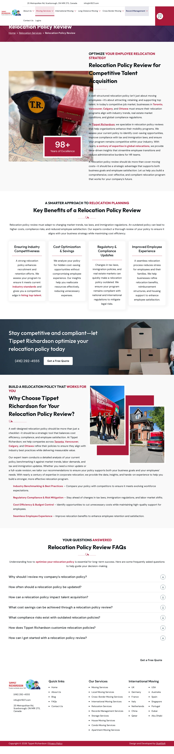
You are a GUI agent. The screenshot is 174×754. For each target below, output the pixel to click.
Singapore (156, 701)
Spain (154, 696)
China (134, 711)
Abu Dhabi (156, 715)
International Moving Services (107, 701)
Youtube (146, 3)
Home (12, 33)
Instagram (163, 3)
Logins (38, 20)
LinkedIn (158, 3)
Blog (53, 696)
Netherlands (138, 706)
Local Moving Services (103, 692)
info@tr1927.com (91, 3)
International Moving (65, 11)
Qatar (134, 715)
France (135, 696)
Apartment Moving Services (106, 729)
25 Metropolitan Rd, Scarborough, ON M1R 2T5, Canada (52, 3)
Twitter (152, 3)
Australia (156, 692)
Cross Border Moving (113, 11)
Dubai (154, 711)
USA (153, 687)
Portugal (155, 706)
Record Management (137, 11)
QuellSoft (160, 743)
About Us (28, 11)
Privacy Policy (55, 743)
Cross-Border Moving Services (107, 696)
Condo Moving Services (103, 725)
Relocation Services (30, 33)
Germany (136, 692)
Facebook (169, 3)
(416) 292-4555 (168, 16)
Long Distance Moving (89, 11)
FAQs (54, 701)
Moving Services (44, 11)
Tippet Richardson (103, 124)
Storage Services (100, 715)
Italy (134, 701)
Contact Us (28, 20)
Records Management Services (107, 711)
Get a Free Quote (160, 16)
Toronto (59, 441)
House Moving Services (103, 720)
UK (133, 687)
